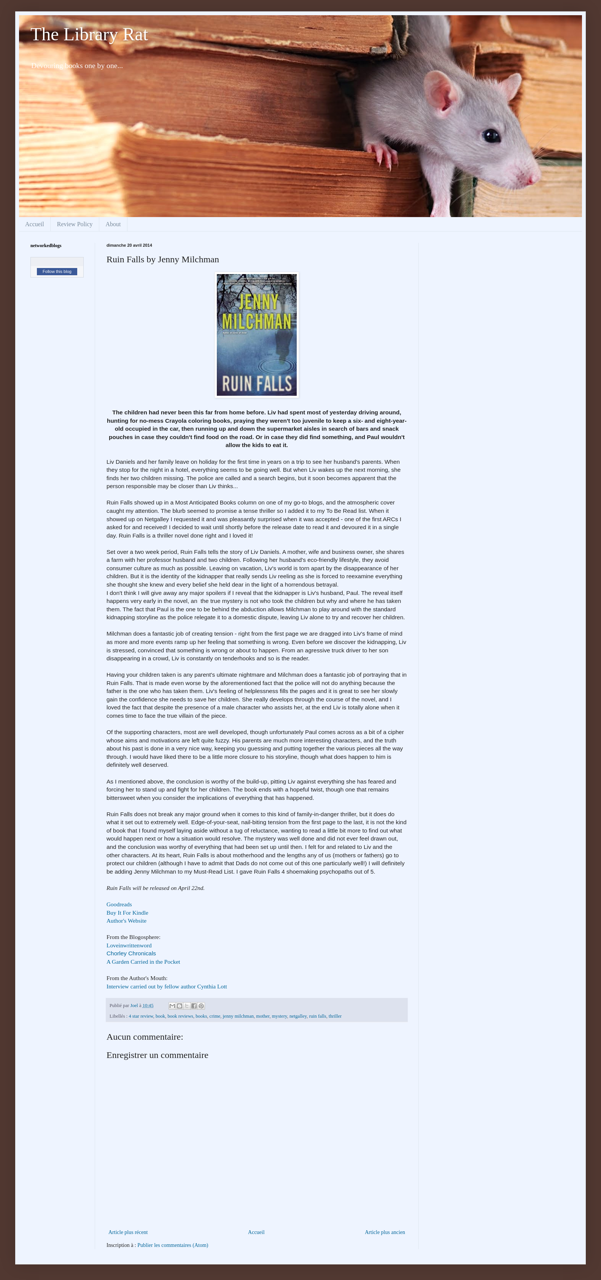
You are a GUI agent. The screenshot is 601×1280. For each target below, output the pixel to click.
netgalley (298, 1016)
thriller (335, 1016)
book (160, 1016)
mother (262, 1016)
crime (215, 1016)
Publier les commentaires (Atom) (172, 1245)
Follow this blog (57, 271)
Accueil (34, 224)
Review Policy (75, 224)
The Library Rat (89, 34)
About (113, 224)
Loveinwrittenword (129, 945)
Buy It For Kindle (127, 912)
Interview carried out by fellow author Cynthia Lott (167, 986)
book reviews (180, 1016)
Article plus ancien (385, 1232)
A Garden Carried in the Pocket (143, 961)
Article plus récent (128, 1232)
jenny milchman (238, 1016)
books (201, 1016)
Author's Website (126, 920)
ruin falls (317, 1016)
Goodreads (119, 904)
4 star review (141, 1016)
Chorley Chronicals (131, 953)
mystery (279, 1016)
